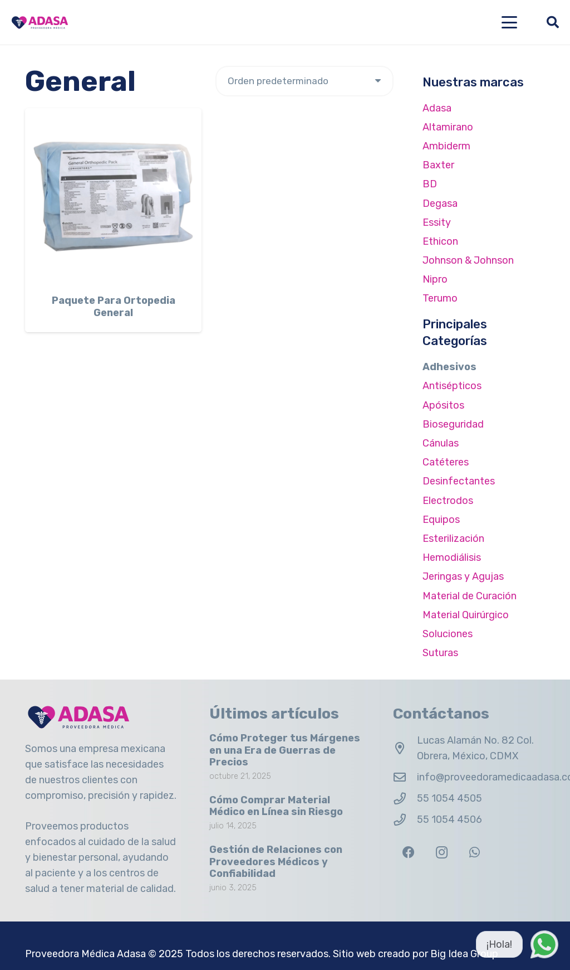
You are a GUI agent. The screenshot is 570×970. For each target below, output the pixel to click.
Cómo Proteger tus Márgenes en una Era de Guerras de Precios (284, 750)
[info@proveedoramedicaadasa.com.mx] (405, 778)
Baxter (438, 165)
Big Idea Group (464, 954)
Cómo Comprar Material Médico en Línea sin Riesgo (276, 806)
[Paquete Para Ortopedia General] (113, 196)
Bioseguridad (453, 424)
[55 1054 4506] (405, 820)
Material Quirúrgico (465, 615)
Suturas (440, 653)
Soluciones (447, 634)
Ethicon (440, 241)
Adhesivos (449, 367)
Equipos (441, 519)
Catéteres (445, 462)
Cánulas (440, 443)
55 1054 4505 (449, 798)
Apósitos (443, 405)
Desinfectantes (458, 481)
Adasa (436, 108)
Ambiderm (446, 146)
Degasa (440, 203)
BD (429, 184)
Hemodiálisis (451, 557)
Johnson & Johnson (468, 260)
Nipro (435, 279)
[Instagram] (441, 852)
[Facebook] (408, 852)
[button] (509, 22)
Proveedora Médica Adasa (85, 954)
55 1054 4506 (449, 819)
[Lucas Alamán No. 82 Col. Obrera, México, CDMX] (405, 749)
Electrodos (447, 500)
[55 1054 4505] (405, 799)
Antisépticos (451, 386)
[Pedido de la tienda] (304, 81)
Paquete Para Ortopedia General (113, 306)
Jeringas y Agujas (463, 576)
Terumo (440, 298)
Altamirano (447, 127)
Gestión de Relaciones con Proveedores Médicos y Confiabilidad (275, 861)
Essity (436, 222)
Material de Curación (469, 596)
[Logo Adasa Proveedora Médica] (40, 23)
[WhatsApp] (474, 852)
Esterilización (453, 538)
